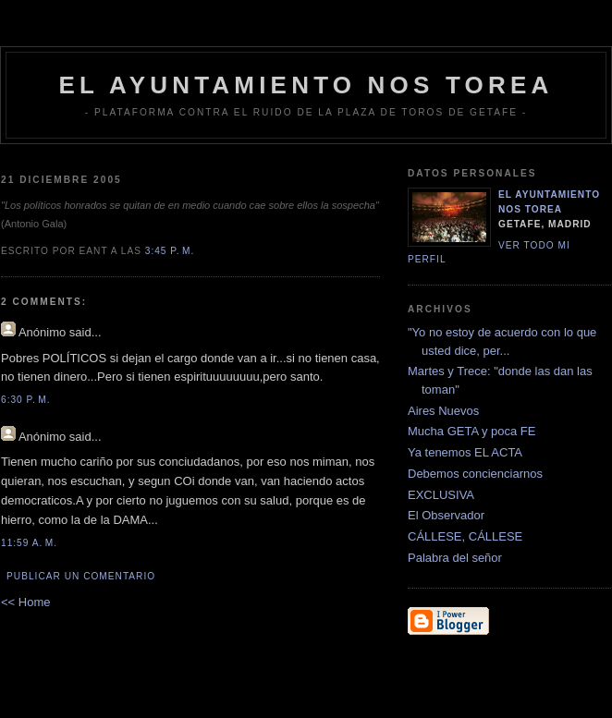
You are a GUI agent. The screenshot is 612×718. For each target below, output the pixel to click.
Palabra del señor (455, 558)
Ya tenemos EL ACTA (465, 452)
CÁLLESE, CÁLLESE (465, 536)
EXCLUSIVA (441, 495)
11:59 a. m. (29, 543)
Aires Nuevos (443, 411)
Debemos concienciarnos (475, 474)
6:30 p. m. (26, 400)
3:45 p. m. (170, 251)
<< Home (25, 602)
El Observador (446, 515)
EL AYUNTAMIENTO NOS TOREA (306, 85)
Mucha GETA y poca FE (471, 431)
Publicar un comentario (80, 576)
